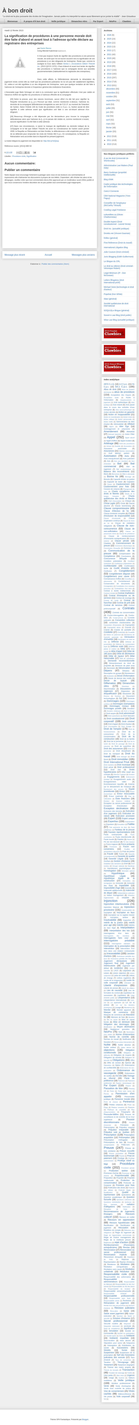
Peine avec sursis (124, 1091)
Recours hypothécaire (119, 1223)
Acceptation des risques (121, 395)
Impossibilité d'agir (112, 888)
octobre (109, 96)
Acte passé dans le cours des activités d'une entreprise (119, 407)
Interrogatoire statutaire (121, 943)
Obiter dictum (126, 1047)
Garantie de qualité (126, 856)
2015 (109, 77)
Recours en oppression (121, 1219)
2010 (109, 144)
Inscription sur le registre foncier (121, 915)
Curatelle (131, 632)
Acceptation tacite (111, 397)
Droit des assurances (113, 748)
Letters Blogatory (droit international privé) (114, 281)
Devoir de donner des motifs (120, 678)
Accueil (48, 255)
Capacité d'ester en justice (123, 479)
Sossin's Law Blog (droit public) (117, 315)
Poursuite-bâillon (111, 1114)
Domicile (131, 698)
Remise (126, 1247)
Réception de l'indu (115, 1209)
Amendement (111, 431)
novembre (111, 93)
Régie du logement (123, 1233)
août (108, 104)
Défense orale (117, 646)
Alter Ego (124, 426)
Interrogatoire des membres (116, 936)
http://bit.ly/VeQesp (51, 141)
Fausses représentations (119, 832)
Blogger (85, 1419)
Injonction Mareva (111, 907)
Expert (111, 818)
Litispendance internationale (115, 1000)
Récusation (123, 1228)
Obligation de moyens (122, 1055)
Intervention (109, 948)
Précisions (124, 1125)
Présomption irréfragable (116, 1140)
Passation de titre (113, 1088)
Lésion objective (119, 973)
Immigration (108, 883)
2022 (109, 50)
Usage (111, 1378)
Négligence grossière (119, 1029)
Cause (109, 484)
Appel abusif (129, 437)
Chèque (128, 501)
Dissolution (127, 694)
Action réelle (108, 422)
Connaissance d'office (112, 579)
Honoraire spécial (128, 871)
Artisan (109, 446)
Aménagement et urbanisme (117, 429)
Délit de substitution (127, 658)
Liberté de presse (111, 988)
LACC (116, 971)
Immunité (119, 883)
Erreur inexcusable (125, 794)
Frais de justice (128, 852)
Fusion (121, 854)
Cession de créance (112, 489)
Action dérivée (109, 412)
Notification (127, 1039)
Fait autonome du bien (118, 827)
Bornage (128, 477)
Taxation (107, 1362)
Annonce (130, 431)
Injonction (110, 901)
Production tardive (118, 1171)
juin (108, 112)
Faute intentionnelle (123, 837)
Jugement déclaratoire (115, 961)
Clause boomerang (123, 506)
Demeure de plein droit (124, 666)
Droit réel (116, 770)
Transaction (128, 1369)
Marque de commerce (116, 1012)
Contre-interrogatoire (115, 615)
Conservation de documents (117, 584)
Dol (120, 698)
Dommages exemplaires (123, 704)
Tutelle (129, 1373)
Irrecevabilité (113, 953)
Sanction (120, 1316)
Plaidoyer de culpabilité (116, 1110)
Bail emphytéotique (123, 469)
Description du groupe (112, 673)
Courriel (128, 627)
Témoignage (123, 1362)
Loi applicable (115, 1002)
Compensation (124, 554)
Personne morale (122, 1099)
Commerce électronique (123, 546)
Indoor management (115, 895)
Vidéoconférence (124, 1394)
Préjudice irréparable (118, 1130)
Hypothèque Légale (115, 876)
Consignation (108, 586)
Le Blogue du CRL (112, 261)
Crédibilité (108, 632)
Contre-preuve (118, 618)
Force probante (127, 844)
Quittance (128, 1202)
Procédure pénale (127, 1168)
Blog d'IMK (108, 179)
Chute (122, 503)
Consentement (124, 581)
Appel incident (126, 441)
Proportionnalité (122, 1175)
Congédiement (126, 570)
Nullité (107, 1044)
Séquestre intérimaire (112, 1326)
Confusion (108, 571)
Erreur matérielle (116, 796)
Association (128, 446)
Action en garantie (126, 412)
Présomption (124, 1137)
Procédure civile (19, 156)
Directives (125, 686)
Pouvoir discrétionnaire (119, 1121)
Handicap (131, 866)
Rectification (109, 1225)
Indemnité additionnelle (113, 890)
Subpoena (130, 1343)
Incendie (128, 888)
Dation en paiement (113, 635)
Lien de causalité (115, 990)
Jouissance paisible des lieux (121, 959)
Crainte (107, 630)
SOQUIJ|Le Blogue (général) (116, 310)
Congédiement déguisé (119, 574)
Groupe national (118, 866)
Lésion (106, 973)
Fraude (110, 854)
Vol (105, 1399)
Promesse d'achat (111, 1173)
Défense (115, 642)
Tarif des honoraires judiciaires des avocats (119, 1356)
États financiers (122, 798)
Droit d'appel (113, 724)
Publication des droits (116, 1188)
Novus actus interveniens (123, 1042)
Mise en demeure (121, 1022)
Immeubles (126, 881)
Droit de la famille (127, 739)
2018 (109, 66)
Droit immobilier (119, 759)
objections (109, 1050)
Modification (108, 1027)
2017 (109, 70)
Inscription (108, 913)
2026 (109, 35)
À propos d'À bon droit (34, 21)
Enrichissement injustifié (114, 784)
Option (117, 1065)
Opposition (107, 1065)
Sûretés (107, 1350)
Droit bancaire (128, 716)
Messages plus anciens (83, 255)
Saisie (126, 1311)
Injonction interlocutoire (116, 904)
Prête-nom (125, 1145)
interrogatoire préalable (119, 940)
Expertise (113, 821)
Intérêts (120, 925)
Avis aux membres (121, 461)
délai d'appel (116, 651)
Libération (127, 983)
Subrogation (112, 1345)
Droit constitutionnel (115, 718)
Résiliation (125, 1264)
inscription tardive (119, 917)
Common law (129, 548)
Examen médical (123, 801)
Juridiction (118, 968)
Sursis (124, 1350)
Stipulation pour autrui (113, 1343)
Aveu (127, 456)
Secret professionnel (116, 1321)
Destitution (110, 676)
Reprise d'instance (127, 1262)
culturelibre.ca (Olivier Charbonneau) (113, 215)
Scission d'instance (121, 1318)
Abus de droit (110, 389)
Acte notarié (117, 405)
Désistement (129, 673)
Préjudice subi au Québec (116, 1132)
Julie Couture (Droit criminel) (116, 252)
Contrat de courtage (124, 598)
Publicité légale (125, 1190)
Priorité (121, 1156)
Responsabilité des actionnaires (117, 1277)
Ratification (126, 1207)
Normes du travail (111, 1039)
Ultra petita (108, 1375)
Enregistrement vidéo (115, 782)
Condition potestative (113, 561)
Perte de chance (111, 1102)
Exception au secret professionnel (117, 803)
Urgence (130, 1375)
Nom (120, 1032)
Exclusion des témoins (113, 811)
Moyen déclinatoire (125, 1027)
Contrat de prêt (123, 603)
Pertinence (128, 1101)
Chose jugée (109, 503)
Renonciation (109, 1250)
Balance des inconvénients (116, 471)
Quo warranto (110, 1204)
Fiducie (129, 839)
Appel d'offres (111, 441)
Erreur (122, 791)
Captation (130, 482)
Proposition (108, 1178)
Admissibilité (119, 424)
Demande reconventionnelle (121, 661)
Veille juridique (58, 21)
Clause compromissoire (116, 508)
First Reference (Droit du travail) (118, 243)
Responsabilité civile (115, 1274)
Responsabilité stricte (111, 1301)
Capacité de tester (115, 482)
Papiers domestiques (123, 1083)
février (109, 127)
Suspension (109, 1352)
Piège (106, 1107)
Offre (132, 1060)
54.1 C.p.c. (121, 386)
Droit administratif (126, 713)
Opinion (128, 1063)
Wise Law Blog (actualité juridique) (119, 320)
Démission (111, 668)
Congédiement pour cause (116, 576)
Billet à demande (128, 474)
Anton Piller (129, 434)
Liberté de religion (128, 988)
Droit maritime (109, 765)
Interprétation (127, 927)
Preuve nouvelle (127, 1151)
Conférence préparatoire (123, 563)
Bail (119, 463)
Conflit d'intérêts (121, 568)
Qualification (108, 1192)
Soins (121, 1336)
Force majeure (112, 844)
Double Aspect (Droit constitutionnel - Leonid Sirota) (117, 223)
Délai (122, 649)
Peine (112, 1091)
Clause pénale (122, 541)
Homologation (110, 871)
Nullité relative (110, 1047)
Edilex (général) (111, 238)
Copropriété (129, 625)
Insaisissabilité (127, 910)
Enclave (131, 774)
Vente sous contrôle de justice (117, 1388)
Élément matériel (120, 774)
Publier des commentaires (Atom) (55, 264)
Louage (118, 1008)
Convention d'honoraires (112, 625)
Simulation (113, 1331)
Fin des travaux (128, 842)
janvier (109, 131)
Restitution (127, 1301)
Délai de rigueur (116, 656)
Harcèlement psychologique (119, 868)
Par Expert (98, 21)
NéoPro (112, 21)
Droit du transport (112, 754)
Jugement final (111, 963)
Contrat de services (113, 605)
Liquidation (121, 995)
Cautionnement (123, 484)
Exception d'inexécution (115, 806)
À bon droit (17, 10)
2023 (109, 46)
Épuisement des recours (114, 789)
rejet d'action (121, 1242)
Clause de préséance (126, 534)
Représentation (110, 1262)
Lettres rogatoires (124, 978)
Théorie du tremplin (111, 1370)
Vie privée (108, 1397)
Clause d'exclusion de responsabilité (119, 514)
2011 (109, 140)
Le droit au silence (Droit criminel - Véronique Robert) (119, 267)
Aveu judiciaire (128, 459)
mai (108, 116)
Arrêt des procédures (126, 443)
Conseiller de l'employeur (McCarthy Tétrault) (115, 204)
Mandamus (128, 1007)
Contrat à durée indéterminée (117, 591)
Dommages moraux (119, 706)
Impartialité (124, 885)
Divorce (106, 696)
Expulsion (110, 824)
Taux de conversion (123, 1360)
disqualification (110, 693)
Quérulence (126, 1195)
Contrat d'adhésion (126, 593)
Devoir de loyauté (115, 680)
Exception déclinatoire (116, 808)
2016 (109, 74)
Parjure (128, 1086)
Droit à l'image (129, 711)
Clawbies (126, 21)
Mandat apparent (124, 1010)
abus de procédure (124, 392)
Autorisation (110, 456)
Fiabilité (120, 839)
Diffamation (110, 683)
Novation (107, 1042)
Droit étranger (122, 756)
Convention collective (124, 620)
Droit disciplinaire (123, 751)
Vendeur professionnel (120, 1383)
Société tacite (111, 1336)
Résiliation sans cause (113, 1269)
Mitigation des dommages (116, 1024)
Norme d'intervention (125, 1034)
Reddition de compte (112, 1230)
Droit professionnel (125, 767)
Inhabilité (125, 898)
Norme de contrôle (119, 1037)
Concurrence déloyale (115, 558)
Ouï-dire (119, 1076)
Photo (129, 1105)
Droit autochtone (114, 716)
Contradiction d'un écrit (123, 588)
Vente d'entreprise (123, 1386)
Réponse (125, 1259)
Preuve (109, 1147)
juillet (108, 108)
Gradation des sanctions (112, 863)
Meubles (131, 1017)
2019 (109, 62)
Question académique (113, 1197)
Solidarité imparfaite (119, 1338)
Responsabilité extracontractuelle (117, 1291)
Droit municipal (123, 765)
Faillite (131, 824)
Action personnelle (124, 419)
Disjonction (125, 691)
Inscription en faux (125, 912)
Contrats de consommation (123, 613)
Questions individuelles (112, 1202)
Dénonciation (124, 668)
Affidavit (130, 424)
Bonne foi (112, 476)
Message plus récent (15, 255)
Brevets (107, 479)
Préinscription (109, 1127)
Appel (111, 437)
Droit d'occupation (110, 726)
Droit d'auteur (126, 724)
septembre (111, 100)
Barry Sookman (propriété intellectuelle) (115, 173)
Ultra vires (120, 1375)
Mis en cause (112, 1019)
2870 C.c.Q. (109, 384)
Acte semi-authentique (124, 410)
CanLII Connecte (111, 191)
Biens (106, 474)
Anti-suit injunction (114, 434)
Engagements (113, 777)
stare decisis (125, 1341)
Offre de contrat (114, 1063)
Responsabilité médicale (115, 1293)
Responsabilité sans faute (119, 1298)
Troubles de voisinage (116, 1373)
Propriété (120, 1178)
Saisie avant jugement (114, 1313)
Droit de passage (118, 744)
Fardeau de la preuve (124, 830)
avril (108, 120)
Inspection (127, 920)
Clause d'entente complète (114, 514)
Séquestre (127, 1324)
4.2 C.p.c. (123, 384)
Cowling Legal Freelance (115, 210)
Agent (111, 426)
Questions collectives (124, 1200)
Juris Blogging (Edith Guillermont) (118, 256)
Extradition (121, 824)
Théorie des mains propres (119, 1367)
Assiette (117, 446)
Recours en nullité (126, 1217)
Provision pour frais (125, 1185)
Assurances (109, 451)
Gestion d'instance (122, 861)
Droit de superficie (123, 746)
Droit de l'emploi (112, 728)
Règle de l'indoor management (117, 1237)
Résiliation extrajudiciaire (116, 1267)
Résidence (111, 1264)
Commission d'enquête (112, 548)
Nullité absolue (124, 1045)
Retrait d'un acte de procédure (115, 1305)
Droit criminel (128, 721)
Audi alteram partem (119, 453)
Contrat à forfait (109, 593)
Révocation (114, 1311)
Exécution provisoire (125, 816)
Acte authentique (121, 402)
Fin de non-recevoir (112, 842)
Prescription (110, 1134)
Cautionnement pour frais (116, 486)
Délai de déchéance (125, 653)
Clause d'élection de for (116, 511)
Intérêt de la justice (113, 922)
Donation (130, 709)
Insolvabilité (110, 920)
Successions (122, 1348)
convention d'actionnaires (120, 623)
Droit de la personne (115, 741)
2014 (109, 81)
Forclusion (113, 847)
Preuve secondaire (116, 1153)
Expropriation (129, 821)
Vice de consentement (114, 1391)
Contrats (128, 608)
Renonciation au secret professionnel (119, 1251)
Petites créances (116, 1105)
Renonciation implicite (115, 1254)
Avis (108, 461)
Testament (108, 1365)
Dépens (108, 670)
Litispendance (124, 997)
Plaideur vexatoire (117, 1107)
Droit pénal (108, 767)
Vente (106, 1386)
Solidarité (130, 1335)
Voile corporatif (123, 1396)
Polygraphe (125, 1112)
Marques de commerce (113, 1015)
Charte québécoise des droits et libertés (119, 497)
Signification (31, 156)
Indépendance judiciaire (125, 893)
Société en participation (125, 1333)
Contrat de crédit (111, 600)
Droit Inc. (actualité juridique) (116, 228)
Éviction (106, 801)
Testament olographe (126, 1365)
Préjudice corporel (126, 1127)
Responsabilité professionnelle (119, 1296)
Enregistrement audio (122, 779)
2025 (109, 39)
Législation (127, 971)
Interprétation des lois (119, 930)
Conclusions (126, 556)
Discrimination (109, 689)
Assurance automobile (115, 449)
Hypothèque (117, 873)
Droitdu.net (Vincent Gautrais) (117, 233)
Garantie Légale (116, 859)
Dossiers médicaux (113, 711)
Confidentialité (110, 566)
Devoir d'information (125, 676)
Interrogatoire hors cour (116, 938)
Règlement (107, 1242)
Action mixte (127, 417)
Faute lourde (109, 839)
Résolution (124, 1271)
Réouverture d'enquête (113, 1257)
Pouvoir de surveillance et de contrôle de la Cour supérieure (119, 1117)
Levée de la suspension (113, 980)
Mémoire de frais (118, 1017)
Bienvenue (13, 21)
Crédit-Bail (121, 632)
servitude (127, 1326)
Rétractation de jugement (116, 1303)
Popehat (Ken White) (113, 294)
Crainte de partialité (122, 630)
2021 (109, 54)
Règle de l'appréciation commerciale (117, 1235)
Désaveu (125, 671)
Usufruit (121, 1378)
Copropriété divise (114, 627)
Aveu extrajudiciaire (111, 459)
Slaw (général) (110, 299)
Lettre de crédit (120, 976)
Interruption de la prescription (117, 946)
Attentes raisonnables (126, 451)
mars (108, 124)
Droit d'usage (126, 726)
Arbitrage (108, 443)
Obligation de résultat (112, 1058)
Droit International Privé (116, 762)
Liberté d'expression (115, 985)
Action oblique (109, 419)
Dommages (113, 701)
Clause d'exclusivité (112, 518)
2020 (109, 58)
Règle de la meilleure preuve (117, 1240)
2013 (109, 85)
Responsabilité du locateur (119, 1289)
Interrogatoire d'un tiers (116, 933)
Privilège (120, 1158)
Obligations (119, 1060)
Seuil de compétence (112, 1328)
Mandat (107, 1010)
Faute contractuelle (113, 835)
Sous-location (109, 1341)
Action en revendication (112, 417)
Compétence (109, 556)
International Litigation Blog (116, 247)
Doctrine (118, 696)
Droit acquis (111, 713)
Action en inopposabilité (119, 414)
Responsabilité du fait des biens (123, 1286)
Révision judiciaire (124, 1307)
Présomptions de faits (113, 1142)
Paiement (121, 1081)
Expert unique (128, 818)
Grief (126, 864)
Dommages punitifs (112, 708)
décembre (111, 89)
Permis (106, 1094)
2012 (109, 136)
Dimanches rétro (79, 21)
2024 (109, 43)
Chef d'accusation (114, 501)
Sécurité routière (111, 1324)
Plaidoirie (131, 1107)
